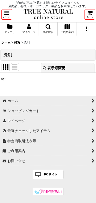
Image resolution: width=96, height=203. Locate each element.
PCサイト (51, 174)
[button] (6, 14)
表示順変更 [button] (54, 68)
